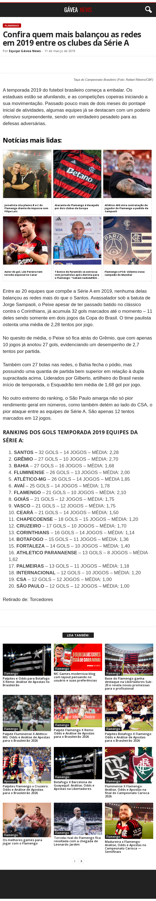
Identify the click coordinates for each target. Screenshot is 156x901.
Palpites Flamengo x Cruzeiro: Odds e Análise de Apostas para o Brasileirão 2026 (26, 789)
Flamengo (12, 25)
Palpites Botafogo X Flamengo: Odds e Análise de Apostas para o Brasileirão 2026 (128, 737)
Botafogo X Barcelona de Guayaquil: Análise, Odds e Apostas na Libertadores (74, 785)
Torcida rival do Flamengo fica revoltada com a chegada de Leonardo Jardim (77, 841)
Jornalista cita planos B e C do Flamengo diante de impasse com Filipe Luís (26, 208)
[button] (147, 10)
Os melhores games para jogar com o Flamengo (22, 841)
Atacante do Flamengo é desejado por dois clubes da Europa (77, 206)
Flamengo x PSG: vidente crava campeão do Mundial (125, 273)
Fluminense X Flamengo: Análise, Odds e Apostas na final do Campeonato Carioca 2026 (127, 791)
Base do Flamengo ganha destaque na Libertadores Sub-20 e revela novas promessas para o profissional (128, 683)
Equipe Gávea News (25, 51)
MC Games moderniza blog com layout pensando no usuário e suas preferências (75, 677)
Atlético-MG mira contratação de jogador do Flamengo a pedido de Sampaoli (126, 208)
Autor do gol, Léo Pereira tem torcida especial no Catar (23, 273)
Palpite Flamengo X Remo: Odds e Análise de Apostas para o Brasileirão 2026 (74, 733)
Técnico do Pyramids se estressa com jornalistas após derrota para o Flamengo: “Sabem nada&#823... (77, 275)
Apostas (10, 781)
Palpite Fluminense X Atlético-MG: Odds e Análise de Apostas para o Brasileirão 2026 (26, 737)
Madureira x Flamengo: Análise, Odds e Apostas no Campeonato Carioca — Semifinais (125, 846)
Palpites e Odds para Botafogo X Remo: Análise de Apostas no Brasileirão (26, 681)
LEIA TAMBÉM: (78, 635)
